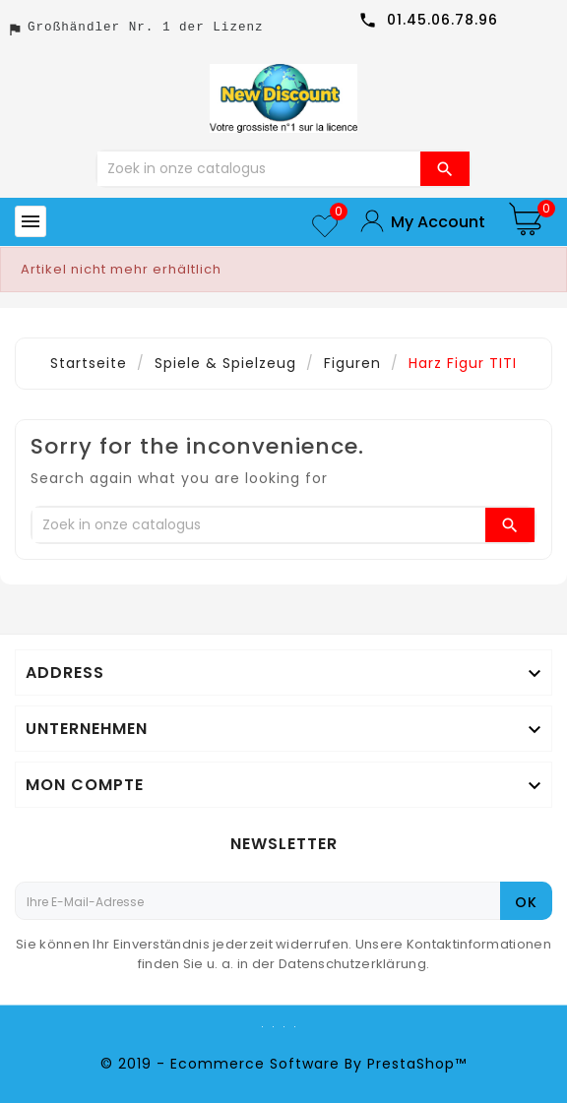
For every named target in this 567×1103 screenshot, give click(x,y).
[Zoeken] (258, 169)
